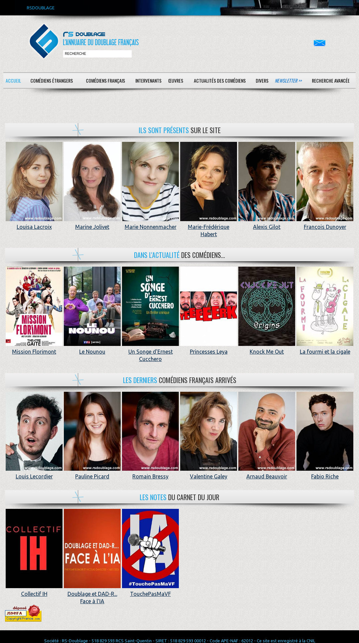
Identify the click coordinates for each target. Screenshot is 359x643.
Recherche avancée (331, 80)
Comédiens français (105, 80)
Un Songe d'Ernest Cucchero (150, 351)
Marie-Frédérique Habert (208, 226)
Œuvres (175, 80)
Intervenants (148, 80)
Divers (262, 80)
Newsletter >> (288, 80)
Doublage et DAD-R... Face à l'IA (92, 593)
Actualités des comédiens (220, 80)
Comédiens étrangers (51, 80)
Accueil (13, 80)
